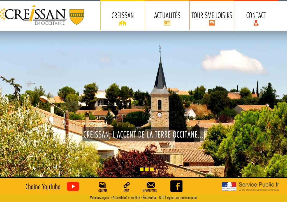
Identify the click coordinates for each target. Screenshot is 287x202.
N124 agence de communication (178, 198)
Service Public (250, 186)
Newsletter (151, 186)
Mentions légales (100, 198)
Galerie (102, 186)
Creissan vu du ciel (51, 186)
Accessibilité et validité (126, 198)
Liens (126, 186)
